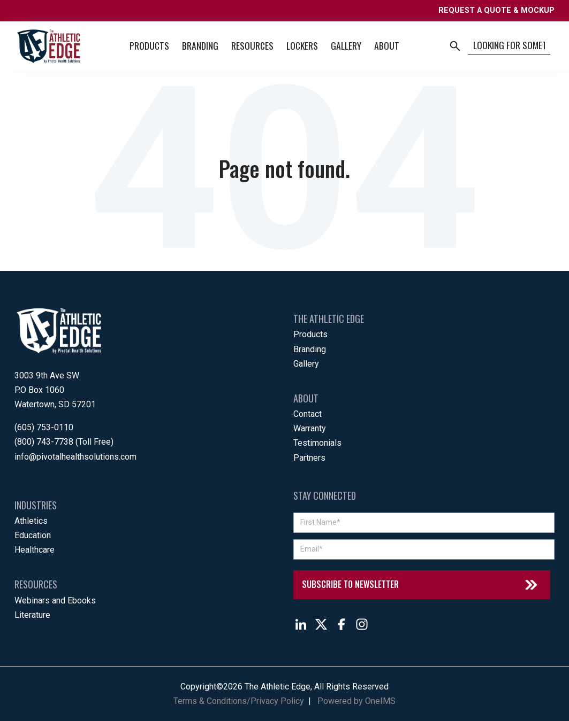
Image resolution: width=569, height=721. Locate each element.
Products (149, 45)
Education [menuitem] (32, 535)
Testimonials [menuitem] (317, 443)
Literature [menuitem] (32, 615)
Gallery (346, 45)
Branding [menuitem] (309, 349)
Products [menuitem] (310, 334)
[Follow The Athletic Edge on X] (321, 624)
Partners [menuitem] (309, 458)
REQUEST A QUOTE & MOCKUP (496, 10)
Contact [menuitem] (307, 414)
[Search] (509, 46)
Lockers (302, 45)
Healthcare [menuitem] (34, 550)
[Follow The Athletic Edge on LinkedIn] (300, 624)
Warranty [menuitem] (309, 428)
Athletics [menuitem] (31, 521)
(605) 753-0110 (43, 427)
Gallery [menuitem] (306, 364)
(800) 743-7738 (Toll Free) (63, 442)
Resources (252, 45)
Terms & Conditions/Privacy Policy (238, 701)
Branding (200, 45)
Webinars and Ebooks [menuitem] (55, 600)
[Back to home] (48, 46)
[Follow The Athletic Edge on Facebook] (341, 624)
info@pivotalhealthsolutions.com (75, 457)
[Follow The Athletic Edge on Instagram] (361, 624)
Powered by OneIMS (356, 701)
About (386, 45)
